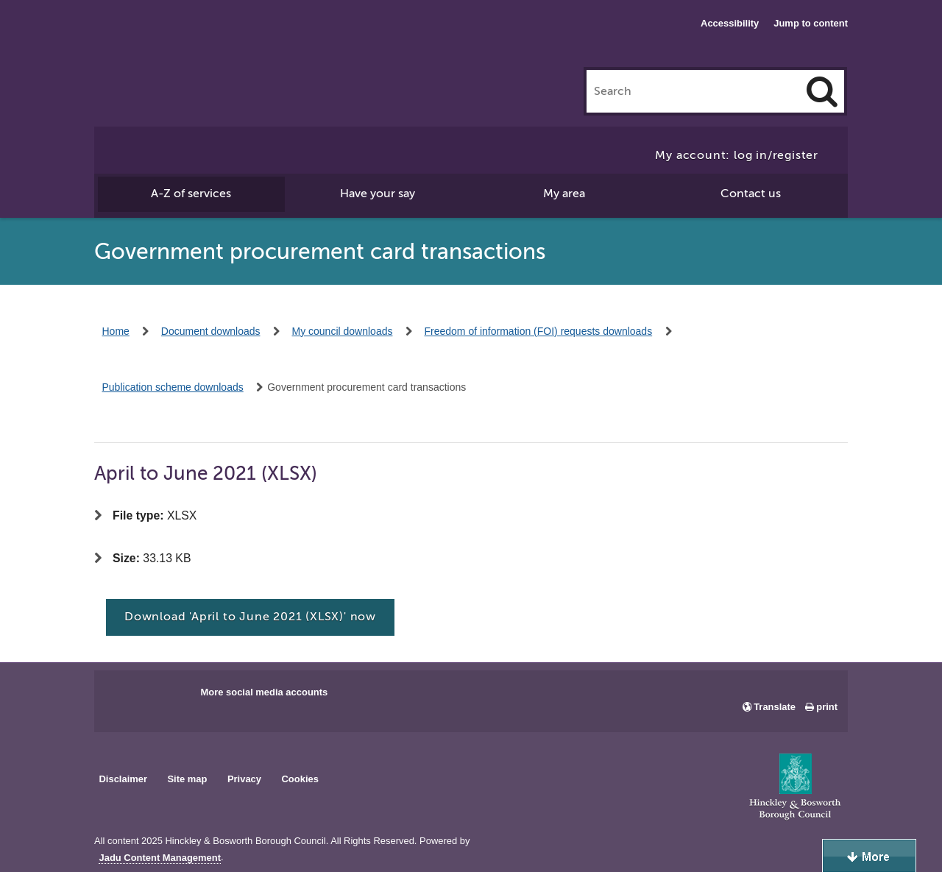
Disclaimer (123, 778)
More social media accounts (263, 692)
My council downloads (342, 331)
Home (116, 331)
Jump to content (810, 23)
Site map (187, 778)
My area (564, 193)
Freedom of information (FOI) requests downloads (538, 331)
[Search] (822, 91)
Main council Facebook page (121, 697)
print (826, 706)
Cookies (300, 778)
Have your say (377, 193)
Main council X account (166, 697)
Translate (775, 706)
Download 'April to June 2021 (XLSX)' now (250, 616)
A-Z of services (191, 193)
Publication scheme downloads (173, 387)
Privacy (244, 778)
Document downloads (211, 331)
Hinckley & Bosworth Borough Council (179, 40)
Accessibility (730, 23)
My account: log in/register (736, 155)
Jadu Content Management (160, 858)
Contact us (750, 193)
